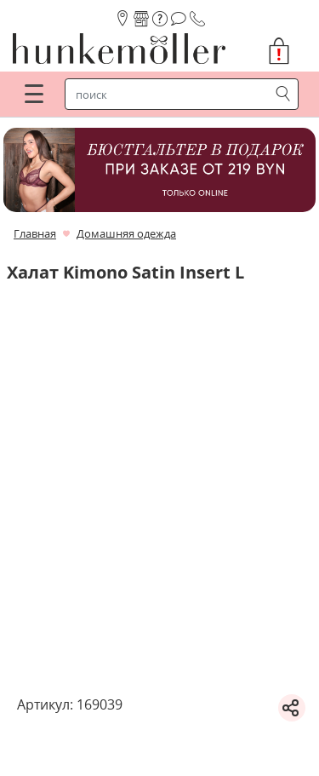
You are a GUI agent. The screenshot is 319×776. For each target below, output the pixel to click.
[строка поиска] (170, 94)
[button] (285, 51)
